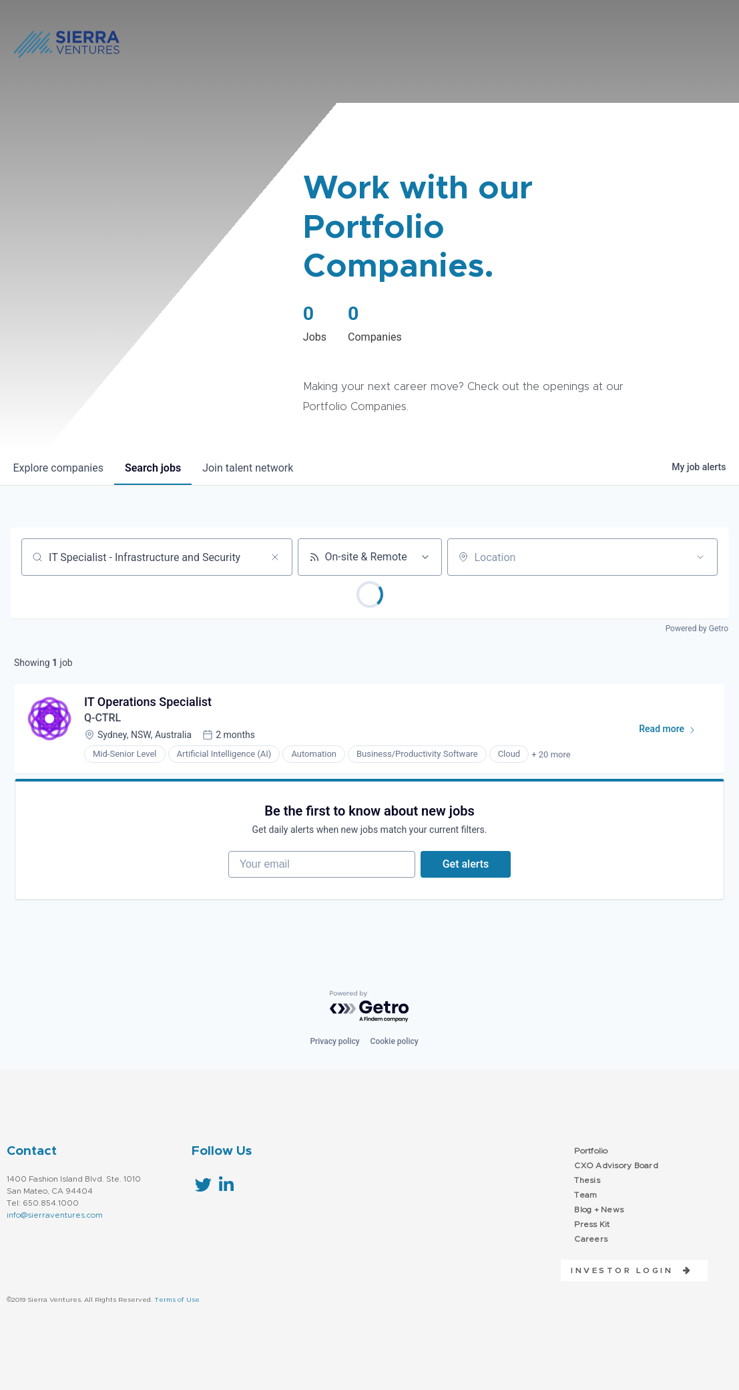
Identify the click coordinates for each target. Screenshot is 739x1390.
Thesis (587, 1180)
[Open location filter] (700, 557)
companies (58, 468)
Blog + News (599, 1210)
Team (585, 1195)
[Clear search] (275, 557)
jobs (153, 468)
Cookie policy (395, 1041)
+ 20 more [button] (550, 754)
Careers (590, 1239)
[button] (626, 1270)
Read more (673, 731)
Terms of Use (177, 1299)
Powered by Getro (697, 628)
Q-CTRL (102, 717)
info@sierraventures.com (55, 1215)
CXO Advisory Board (616, 1166)
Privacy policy (334, 1041)
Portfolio (590, 1151)
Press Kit (591, 1224)
